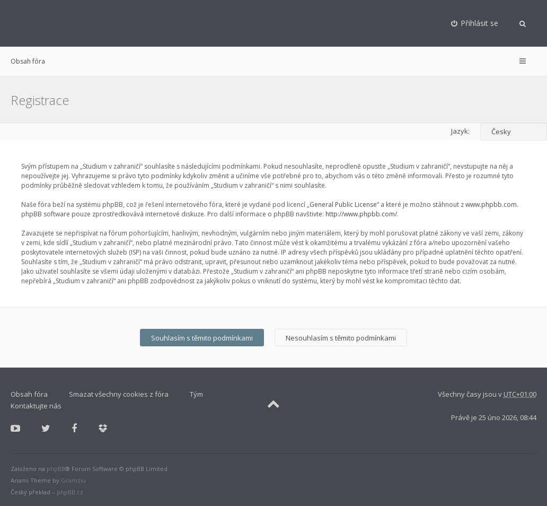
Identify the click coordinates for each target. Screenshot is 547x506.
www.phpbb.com (491, 204)
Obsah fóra (28, 61)
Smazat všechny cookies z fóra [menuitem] (119, 394)
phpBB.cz (70, 492)
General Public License (343, 204)
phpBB (56, 469)
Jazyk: (460, 131)
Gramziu (73, 480)
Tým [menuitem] (196, 394)
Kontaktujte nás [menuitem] (36, 406)
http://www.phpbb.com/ (361, 214)
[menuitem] (474, 23)
